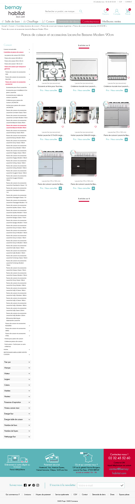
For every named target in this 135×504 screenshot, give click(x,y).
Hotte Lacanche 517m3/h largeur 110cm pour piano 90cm (51, 135)
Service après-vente (62, 494)
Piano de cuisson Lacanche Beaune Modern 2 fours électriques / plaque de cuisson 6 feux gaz (51, 184)
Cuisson (48, 22)
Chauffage (30, 22)
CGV (75, 494)
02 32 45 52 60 (119, 458)
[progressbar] (84, 48)
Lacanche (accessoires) (51, 83)
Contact (84, 494)
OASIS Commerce (72, 501)
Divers (112, 494)
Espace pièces (124, 494)
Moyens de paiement (43, 494)
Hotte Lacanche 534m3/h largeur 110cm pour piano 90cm (84, 135)
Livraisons (27, 494)
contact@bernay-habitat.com (119, 469)
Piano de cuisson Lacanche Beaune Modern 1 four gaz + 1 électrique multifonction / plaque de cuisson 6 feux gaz (117, 135)
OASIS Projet (61, 501)
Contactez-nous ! (119, 454)
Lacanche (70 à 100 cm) (117, 132)
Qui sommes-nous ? (13, 494)
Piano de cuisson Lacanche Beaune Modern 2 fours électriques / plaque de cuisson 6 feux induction (84, 184)
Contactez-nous (90, 21)
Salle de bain (11, 22)
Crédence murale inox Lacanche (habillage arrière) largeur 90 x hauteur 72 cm (84, 86)
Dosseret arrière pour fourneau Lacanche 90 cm (51, 86)
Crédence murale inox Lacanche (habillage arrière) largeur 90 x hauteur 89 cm (117, 86)
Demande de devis (68, 21)
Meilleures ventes (111, 21)
